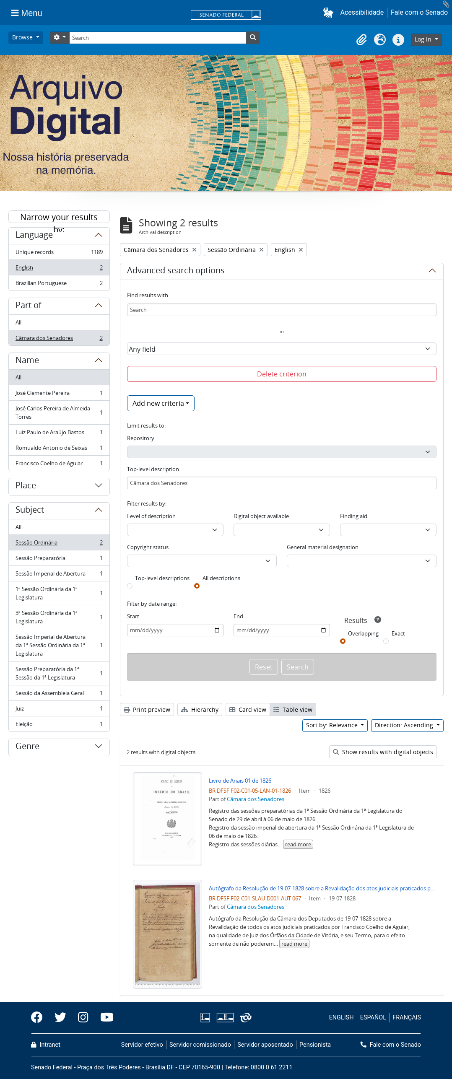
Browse (23, 37)
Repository (140, 438)
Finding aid (353, 516)
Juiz (59, 710)
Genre (27, 747)
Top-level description (153, 469)
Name (27, 361)
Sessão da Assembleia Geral (59, 695)
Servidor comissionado (200, 1044)
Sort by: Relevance (332, 725)
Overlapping (363, 633)
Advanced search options (176, 271)
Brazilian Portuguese (59, 284)
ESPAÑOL (373, 1017)
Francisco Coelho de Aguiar (59, 465)
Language (34, 236)
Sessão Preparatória (59, 560)
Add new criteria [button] (158, 403)
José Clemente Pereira (59, 395)
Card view (247, 709)
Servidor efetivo (142, 1044)
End (238, 616)
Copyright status (148, 547)
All (18, 322)
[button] (330, 12)
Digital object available (261, 516)
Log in (424, 39)
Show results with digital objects (383, 752)
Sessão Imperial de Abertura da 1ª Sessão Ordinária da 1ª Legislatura (59, 645)
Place (26, 486)
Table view (292, 709)
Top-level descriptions (162, 578)
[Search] (157, 37)
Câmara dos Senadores (59, 339)
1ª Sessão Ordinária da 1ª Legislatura (59, 593)
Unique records (59, 254)
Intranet (45, 1044)
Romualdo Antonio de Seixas (59, 450)
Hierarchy (199, 709)
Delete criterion (282, 374)
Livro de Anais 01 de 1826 (240, 780)
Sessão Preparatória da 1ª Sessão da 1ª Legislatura (59, 673)
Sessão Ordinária (59, 544)
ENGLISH (341, 1017)
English (59, 269)
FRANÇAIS (406, 1017)
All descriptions (221, 578)
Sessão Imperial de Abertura (59, 575)
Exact (398, 633)
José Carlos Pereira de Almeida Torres (59, 412)
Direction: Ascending (405, 725)
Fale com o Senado (419, 12)
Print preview (147, 709)
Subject (30, 511)
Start (133, 616)
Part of (29, 306)
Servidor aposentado (265, 1044)
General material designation (322, 547)
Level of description (151, 516)
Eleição (59, 725)
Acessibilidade (362, 12)
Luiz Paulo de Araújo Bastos (59, 434)
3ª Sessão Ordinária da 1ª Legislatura (59, 617)
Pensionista (315, 1044)
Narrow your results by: (59, 217)
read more (298, 844)
